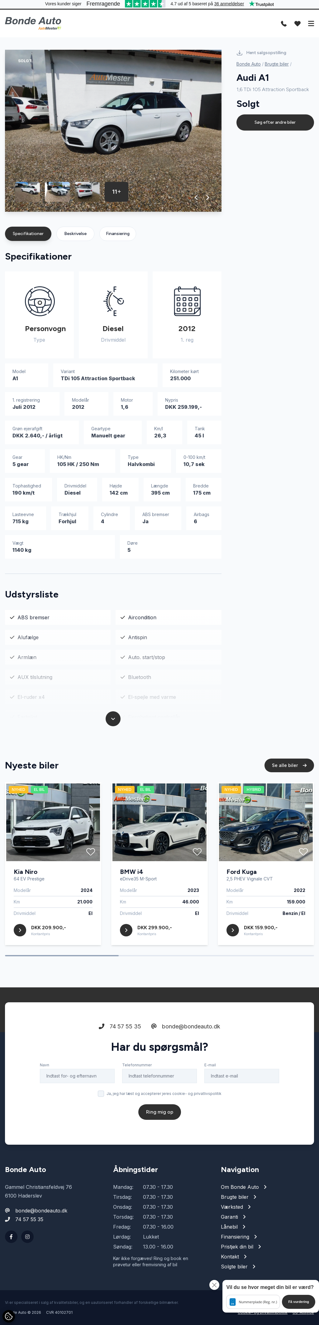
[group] (113, 131)
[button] (196, 197)
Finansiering (118, 233)
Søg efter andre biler (275, 122)
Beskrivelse (75, 233)
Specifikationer (28, 233)
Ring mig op (159, 1114)
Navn (44, 1067)
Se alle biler (289, 767)
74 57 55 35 (120, 1029)
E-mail (210, 1067)
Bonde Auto (248, 64)
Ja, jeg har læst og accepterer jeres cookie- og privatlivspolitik (164, 1096)
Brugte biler (277, 64)
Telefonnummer (137, 1067)
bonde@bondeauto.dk (185, 1029)
